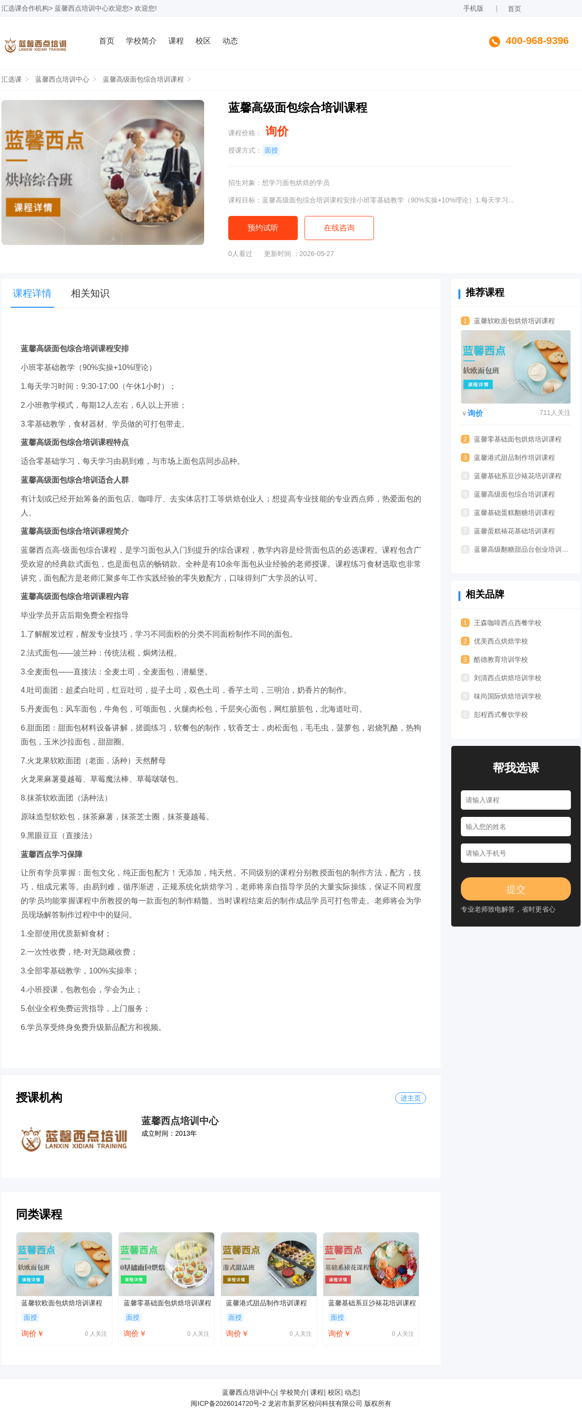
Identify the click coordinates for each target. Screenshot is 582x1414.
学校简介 (141, 41)
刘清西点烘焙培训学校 (501, 677)
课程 (176, 41)
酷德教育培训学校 (494, 659)
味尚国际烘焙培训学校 (501, 696)
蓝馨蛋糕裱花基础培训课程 (508, 531)
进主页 (411, 1098)
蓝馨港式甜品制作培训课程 (266, 1303)
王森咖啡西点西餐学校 (501, 622)
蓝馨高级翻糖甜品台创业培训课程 (516, 549)
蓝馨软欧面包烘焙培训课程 (61, 1303)
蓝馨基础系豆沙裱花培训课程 (372, 1303)
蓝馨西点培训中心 (82, 8)
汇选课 (11, 8)
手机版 (473, 8)
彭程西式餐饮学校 (494, 714)
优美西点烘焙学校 (494, 641)
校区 (203, 41)
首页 (514, 9)
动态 (230, 41)
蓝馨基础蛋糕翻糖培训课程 (508, 512)
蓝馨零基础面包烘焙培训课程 (167, 1303)
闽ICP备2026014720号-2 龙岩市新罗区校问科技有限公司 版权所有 (291, 1403)
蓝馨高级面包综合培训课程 (143, 79)
